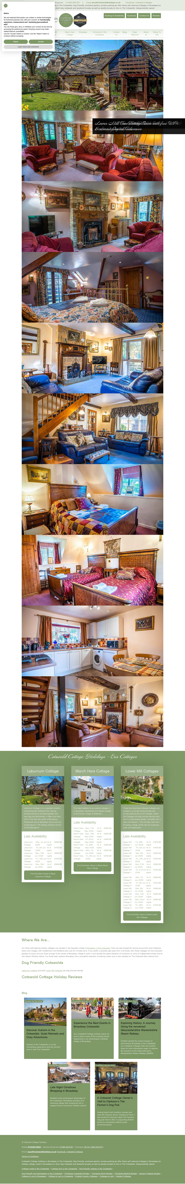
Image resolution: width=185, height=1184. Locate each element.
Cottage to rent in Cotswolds (60, 1176)
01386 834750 (73, 2)
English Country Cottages (86, 1176)
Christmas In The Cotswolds (99, 33)
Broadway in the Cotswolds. (99, 948)
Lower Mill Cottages (53, 33)
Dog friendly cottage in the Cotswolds (95, 1169)
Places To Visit (157, 33)
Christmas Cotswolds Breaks (76, 1174)
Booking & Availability (114, 15)
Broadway (82, 32)
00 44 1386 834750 (93, 1147)
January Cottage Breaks (149, 1174)
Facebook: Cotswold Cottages (139, 2)
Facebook (131, 15)
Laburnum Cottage (37, 33)
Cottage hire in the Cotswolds (64, 1169)
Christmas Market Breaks (126, 1174)
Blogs (123, 32)
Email (103, 2)
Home (25, 32)
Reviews (156, 15)
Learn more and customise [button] (28, 1177)
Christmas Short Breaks (102, 1174)
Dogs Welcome (134, 33)
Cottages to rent (107, 1176)
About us (145, 33)
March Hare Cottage (69, 33)
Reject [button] (15, 1172)
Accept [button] (41, 1172)
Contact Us (144, 15)
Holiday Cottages (123, 1176)
